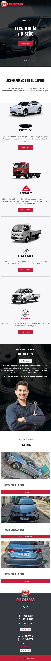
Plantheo (30, 658)
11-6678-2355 (25, 618)
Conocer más (26, 44)
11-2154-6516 (25, 639)
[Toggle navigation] (48, 4)
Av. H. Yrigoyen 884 (25, 645)
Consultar (25, 361)
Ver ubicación (25, 629)
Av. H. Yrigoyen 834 (25, 624)
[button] (22, 60)
